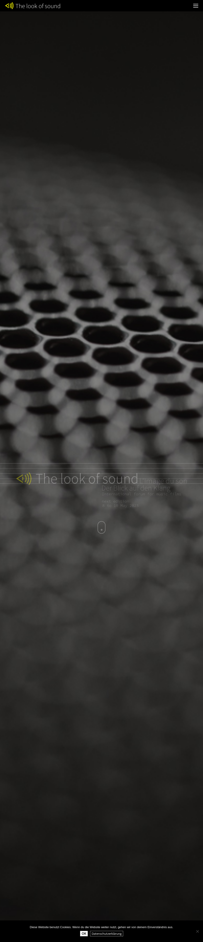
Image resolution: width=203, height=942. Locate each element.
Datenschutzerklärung (107, 934)
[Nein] (197, 931)
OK (84, 933)
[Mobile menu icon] (195, 5)
